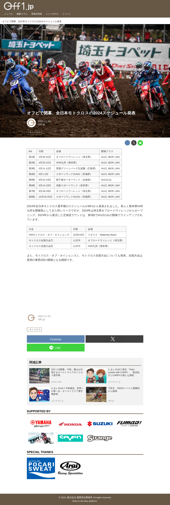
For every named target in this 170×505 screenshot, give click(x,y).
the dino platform (89, 501)
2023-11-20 (44, 121)
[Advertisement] (51, 286)
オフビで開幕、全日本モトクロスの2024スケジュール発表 (81, 113)
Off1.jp (41, 124)
